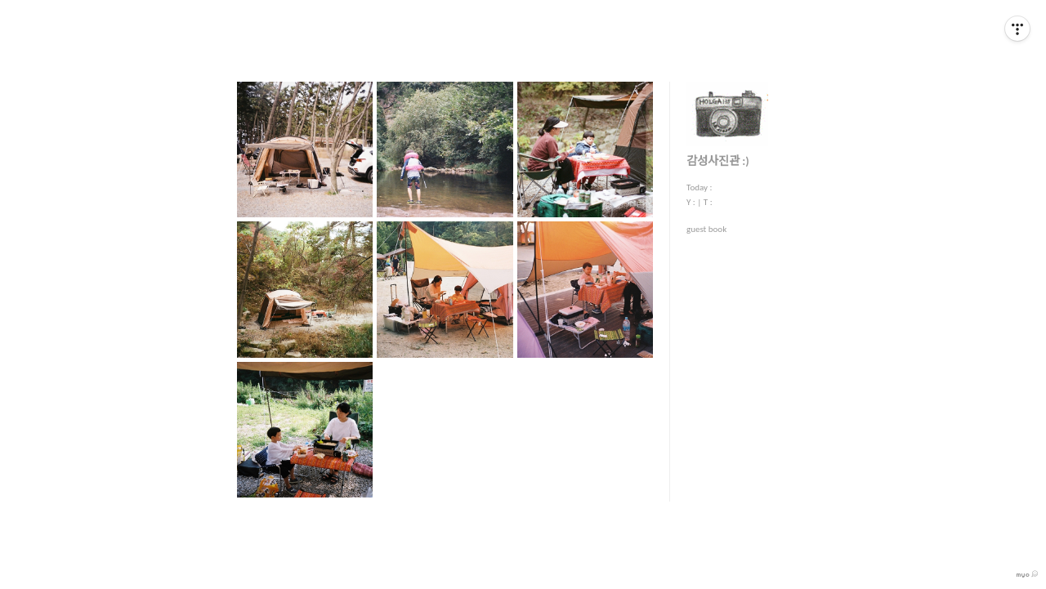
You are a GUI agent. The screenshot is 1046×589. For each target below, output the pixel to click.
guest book (706, 229)
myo (1027, 574)
